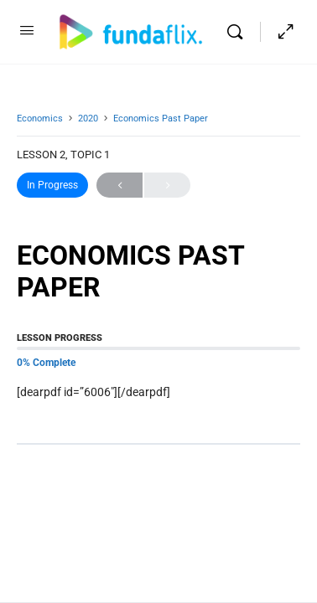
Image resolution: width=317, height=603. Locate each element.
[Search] (239, 32)
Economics (40, 118)
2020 (88, 118)
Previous (119, 185)
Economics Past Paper (160, 118)
